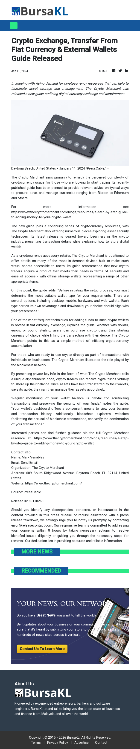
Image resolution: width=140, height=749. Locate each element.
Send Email (29, 463)
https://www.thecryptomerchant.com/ (53, 483)
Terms (36, 742)
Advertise (81, 742)
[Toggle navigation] (14, 25)
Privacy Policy (57, 742)
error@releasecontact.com (31, 525)
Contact (101, 742)
